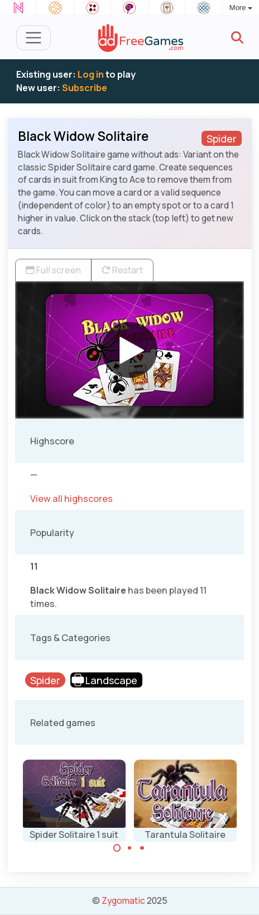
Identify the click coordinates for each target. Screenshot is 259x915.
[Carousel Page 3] (142, 848)
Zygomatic (123, 900)
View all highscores (71, 498)
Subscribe (84, 88)
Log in (91, 74)
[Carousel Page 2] (129, 848)
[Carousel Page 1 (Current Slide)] (117, 848)
